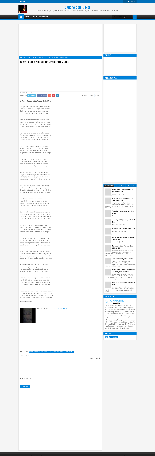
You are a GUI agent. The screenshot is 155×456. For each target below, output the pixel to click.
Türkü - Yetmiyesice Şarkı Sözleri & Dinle (123, 176)
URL (97, 96)
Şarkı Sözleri (69, 351)
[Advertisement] (60, 77)
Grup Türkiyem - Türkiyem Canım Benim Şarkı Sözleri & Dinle (122, 117)
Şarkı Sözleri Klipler (77, 7)
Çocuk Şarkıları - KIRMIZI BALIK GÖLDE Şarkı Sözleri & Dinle (122, 108)
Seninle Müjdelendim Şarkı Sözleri (38, 351)
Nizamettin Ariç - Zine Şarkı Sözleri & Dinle (123, 146)
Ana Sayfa (22, 1)
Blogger (134, 454)
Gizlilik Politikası (44, 17)
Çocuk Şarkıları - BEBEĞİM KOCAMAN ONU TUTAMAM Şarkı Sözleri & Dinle (123, 188)
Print (91, 96)
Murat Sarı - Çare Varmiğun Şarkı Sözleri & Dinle (123, 201)
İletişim (35, 17)
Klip (106, 255)
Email (84, 96)
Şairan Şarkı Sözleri (62, 308)
